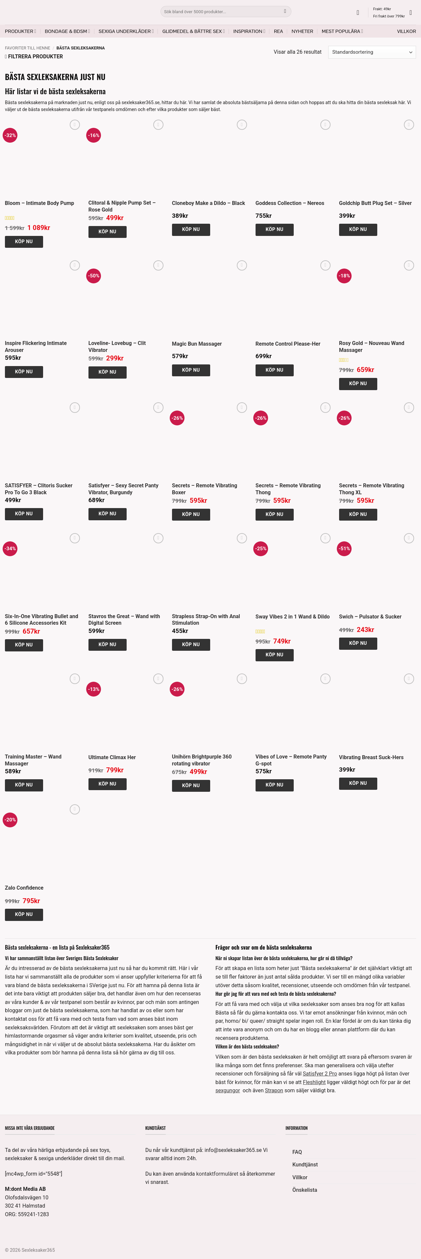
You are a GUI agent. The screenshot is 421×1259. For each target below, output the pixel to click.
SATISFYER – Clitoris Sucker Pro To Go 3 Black (39, 489)
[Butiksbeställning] (372, 52)
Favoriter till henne (27, 47)
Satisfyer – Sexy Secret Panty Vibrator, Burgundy (123, 489)
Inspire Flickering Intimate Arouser (36, 346)
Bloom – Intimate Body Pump (39, 203)
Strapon (274, 1090)
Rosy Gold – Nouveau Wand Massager (371, 346)
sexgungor (227, 1090)
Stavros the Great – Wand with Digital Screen (124, 619)
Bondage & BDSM (67, 31)
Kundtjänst (305, 1164)
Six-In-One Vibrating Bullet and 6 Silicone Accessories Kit (41, 619)
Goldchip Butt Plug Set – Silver (375, 203)
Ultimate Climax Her (112, 757)
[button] (360, 12)
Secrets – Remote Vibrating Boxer (204, 489)
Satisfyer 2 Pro (320, 1074)
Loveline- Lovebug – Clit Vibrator (117, 346)
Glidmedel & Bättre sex (193, 31)
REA (278, 31)
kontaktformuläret (217, 1174)
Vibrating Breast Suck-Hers (371, 757)
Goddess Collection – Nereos (290, 203)
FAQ (297, 1152)
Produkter (20, 31)
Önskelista (304, 1190)
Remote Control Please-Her (288, 344)
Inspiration (249, 31)
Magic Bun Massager (197, 344)
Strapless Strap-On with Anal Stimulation (206, 619)
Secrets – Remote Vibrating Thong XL (371, 489)
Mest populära (342, 31)
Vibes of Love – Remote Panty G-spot (291, 760)
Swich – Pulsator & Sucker (370, 617)
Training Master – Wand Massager (33, 760)
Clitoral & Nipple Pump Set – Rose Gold (122, 206)
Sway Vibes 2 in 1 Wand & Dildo (293, 617)
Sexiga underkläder (126, 31)
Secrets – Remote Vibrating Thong (288, 489)
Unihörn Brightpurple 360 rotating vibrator (202, 760)
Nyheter (302, 31)
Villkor (406, 31)
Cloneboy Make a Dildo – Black (208, 203)
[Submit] (285, 11)
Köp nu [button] (24, 241)
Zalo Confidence (24, 888)
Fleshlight (314, 1082)
